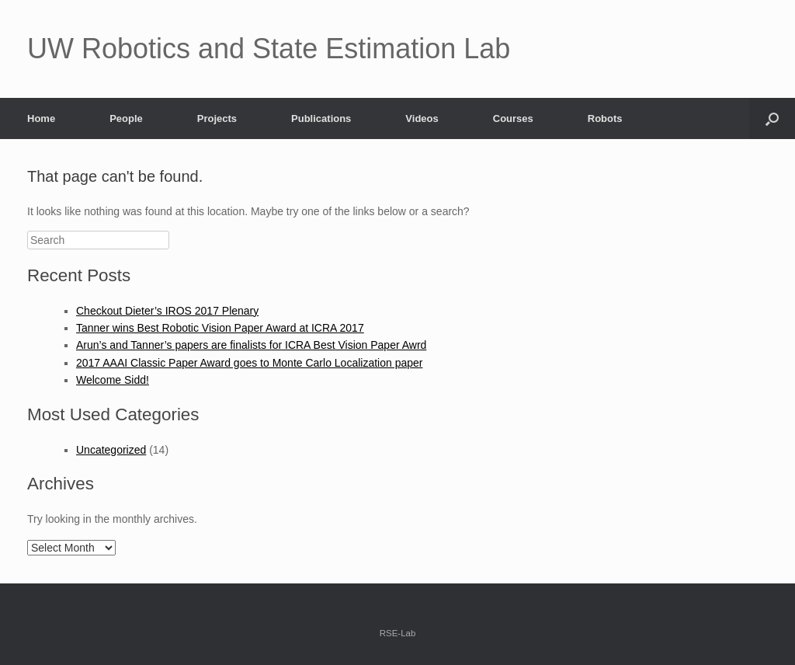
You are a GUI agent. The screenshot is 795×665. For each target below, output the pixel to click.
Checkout (100, 311)
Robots (605, 118)
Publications (321, 118)
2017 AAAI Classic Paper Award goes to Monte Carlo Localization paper (249, 363)
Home (41, 118)
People (126, 118)
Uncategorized (111, 450)
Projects (217, 118)
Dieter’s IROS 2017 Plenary (192, 311)
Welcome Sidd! (112, 380)
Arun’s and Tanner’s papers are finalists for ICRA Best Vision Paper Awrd (251, 345)
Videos (421, 118)
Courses (513, 118)
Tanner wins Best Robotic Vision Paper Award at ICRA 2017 (220, 328)
